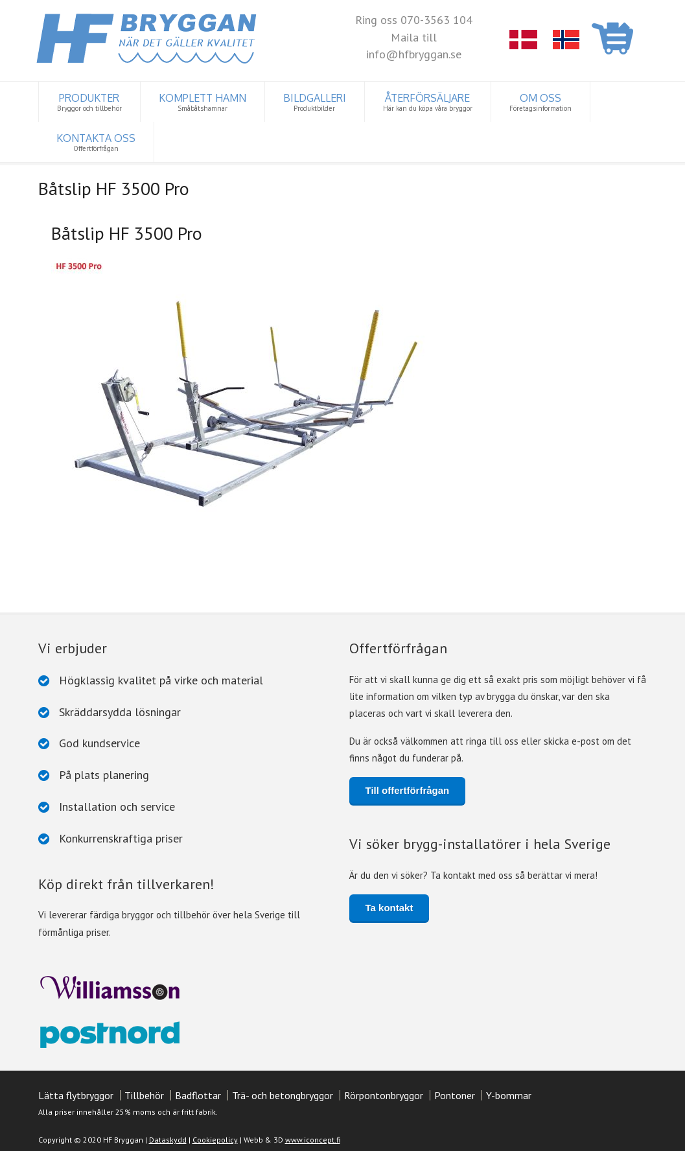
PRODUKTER (89, 102)
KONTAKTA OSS (95, 142)
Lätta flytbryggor (75, 1092)
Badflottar (198, 1092)
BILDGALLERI (314, 102)
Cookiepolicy (215, 1136)
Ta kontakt (389, 905)
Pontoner (454, 1092)
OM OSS (540, 102)
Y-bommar (508, 1092)
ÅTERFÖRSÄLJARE (427, 102)
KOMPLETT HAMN (202, 102)
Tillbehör (144, 1092)
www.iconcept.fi (312, 1136)
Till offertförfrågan (408, 787)
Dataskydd (168, 1136)
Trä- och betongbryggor (282, 1092)
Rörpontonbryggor (383, 1092)
